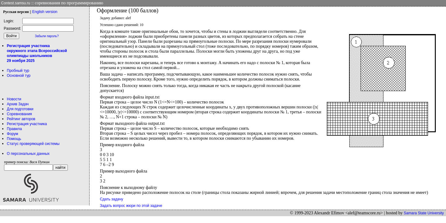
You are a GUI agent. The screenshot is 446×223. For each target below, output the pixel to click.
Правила (14, 129)
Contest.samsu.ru (15, 3)
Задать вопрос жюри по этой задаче (131, 205)
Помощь (14, 139)
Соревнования (19, 114)
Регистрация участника (27, 124)
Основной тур (19, 75)
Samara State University (424, 213)
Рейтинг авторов (21, 119)
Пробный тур (18, 70)
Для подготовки (20, 109)
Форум (12, 134)
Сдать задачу (111, 199)
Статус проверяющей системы (33, 144)
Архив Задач (18, 104)
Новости (14, 99)
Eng (44, 12)
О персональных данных (28, 153)
